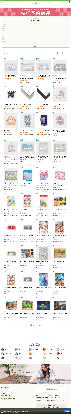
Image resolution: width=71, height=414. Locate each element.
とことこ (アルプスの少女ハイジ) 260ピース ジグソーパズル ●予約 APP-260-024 (27, 158)
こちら (10, 391)
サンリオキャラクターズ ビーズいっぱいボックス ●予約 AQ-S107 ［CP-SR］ (43, 185)
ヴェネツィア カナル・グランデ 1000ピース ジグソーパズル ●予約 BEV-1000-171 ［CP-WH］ (60, 315)
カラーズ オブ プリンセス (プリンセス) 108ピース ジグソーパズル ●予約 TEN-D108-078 (59, 237)
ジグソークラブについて (49, 400)
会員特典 (57, 395)
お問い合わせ (61, 400)
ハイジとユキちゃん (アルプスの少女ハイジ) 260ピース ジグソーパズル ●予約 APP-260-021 (43, 158)
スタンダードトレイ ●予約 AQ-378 (27, 183)
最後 (40, 325)
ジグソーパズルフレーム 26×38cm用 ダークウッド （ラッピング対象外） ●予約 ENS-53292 (43, 104)
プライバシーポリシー (56, 397)
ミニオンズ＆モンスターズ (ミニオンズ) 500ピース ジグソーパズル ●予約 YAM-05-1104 (27, 263)
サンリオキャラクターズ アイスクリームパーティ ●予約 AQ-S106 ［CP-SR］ (60, 185)
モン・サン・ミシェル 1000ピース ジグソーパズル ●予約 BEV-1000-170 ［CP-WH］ (43, 315)
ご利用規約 (38, 400)
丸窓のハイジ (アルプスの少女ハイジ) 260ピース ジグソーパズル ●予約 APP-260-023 (11, 185)
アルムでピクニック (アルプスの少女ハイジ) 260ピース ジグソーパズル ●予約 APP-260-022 (60, 158)
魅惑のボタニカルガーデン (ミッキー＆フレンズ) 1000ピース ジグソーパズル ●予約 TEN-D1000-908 (43, 263)
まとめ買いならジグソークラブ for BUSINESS (51, 407)
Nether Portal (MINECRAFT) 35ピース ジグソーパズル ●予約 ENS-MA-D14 (43, 130)
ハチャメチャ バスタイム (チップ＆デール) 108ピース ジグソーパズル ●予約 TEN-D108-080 (43, 237)
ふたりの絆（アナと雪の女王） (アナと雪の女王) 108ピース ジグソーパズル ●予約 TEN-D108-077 (43, 289)
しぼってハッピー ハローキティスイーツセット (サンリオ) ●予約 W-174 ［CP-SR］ (60, 132)
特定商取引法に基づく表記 (42, 397)
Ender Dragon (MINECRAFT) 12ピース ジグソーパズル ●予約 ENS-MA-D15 (11, 104)
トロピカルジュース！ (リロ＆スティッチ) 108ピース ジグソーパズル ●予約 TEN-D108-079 (59, 289)
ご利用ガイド (39, 395)
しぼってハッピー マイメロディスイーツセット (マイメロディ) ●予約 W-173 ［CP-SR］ (11, 159)
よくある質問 (48, 395)
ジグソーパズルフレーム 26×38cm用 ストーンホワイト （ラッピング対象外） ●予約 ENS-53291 (27, 104)
